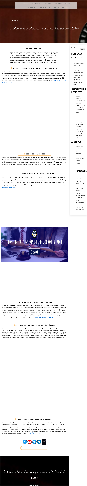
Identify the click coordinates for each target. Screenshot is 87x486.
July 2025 (78, 154)
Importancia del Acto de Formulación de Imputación (79, 68)
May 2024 (78, 168)
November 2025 (80, 152)
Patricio (78, 101)
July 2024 (78, 165)
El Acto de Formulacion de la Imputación (78, 77)
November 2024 (80, 163)
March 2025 (79, 159)
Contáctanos (46, 133)
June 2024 (78, 166)
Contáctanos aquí (55, 359)
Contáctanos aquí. (10, 186)
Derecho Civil (80, 189)
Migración (79, 196)
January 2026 (79, 151)
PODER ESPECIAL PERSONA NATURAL (69, 481)
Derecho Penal (80, 191)
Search (73, 51)
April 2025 (78, 158)
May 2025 (78, 156)
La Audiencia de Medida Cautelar (80, 103)
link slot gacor (80, 134)
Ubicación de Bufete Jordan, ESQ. (69, 478)
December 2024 (79, 161)
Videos (78, 198)
